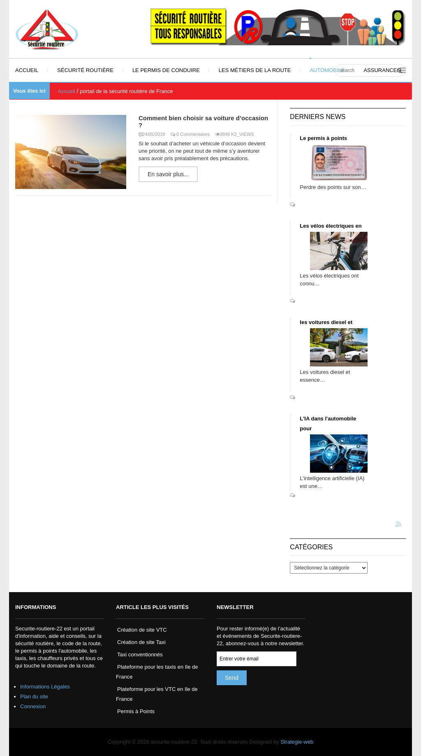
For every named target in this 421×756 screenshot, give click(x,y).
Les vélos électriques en (330, 226)
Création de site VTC (142, 630)
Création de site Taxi (141, 642)
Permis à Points (136, 711)
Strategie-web (296, 742)
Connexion (33, 706)
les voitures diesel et (326, 322)
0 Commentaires (193, 134)
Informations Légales (45, 687)
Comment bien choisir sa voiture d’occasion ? (203, 121)
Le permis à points (323, 138)
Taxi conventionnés (140, 654)
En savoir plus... (168, 174)
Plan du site (34, 696)
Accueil (66, 91)
